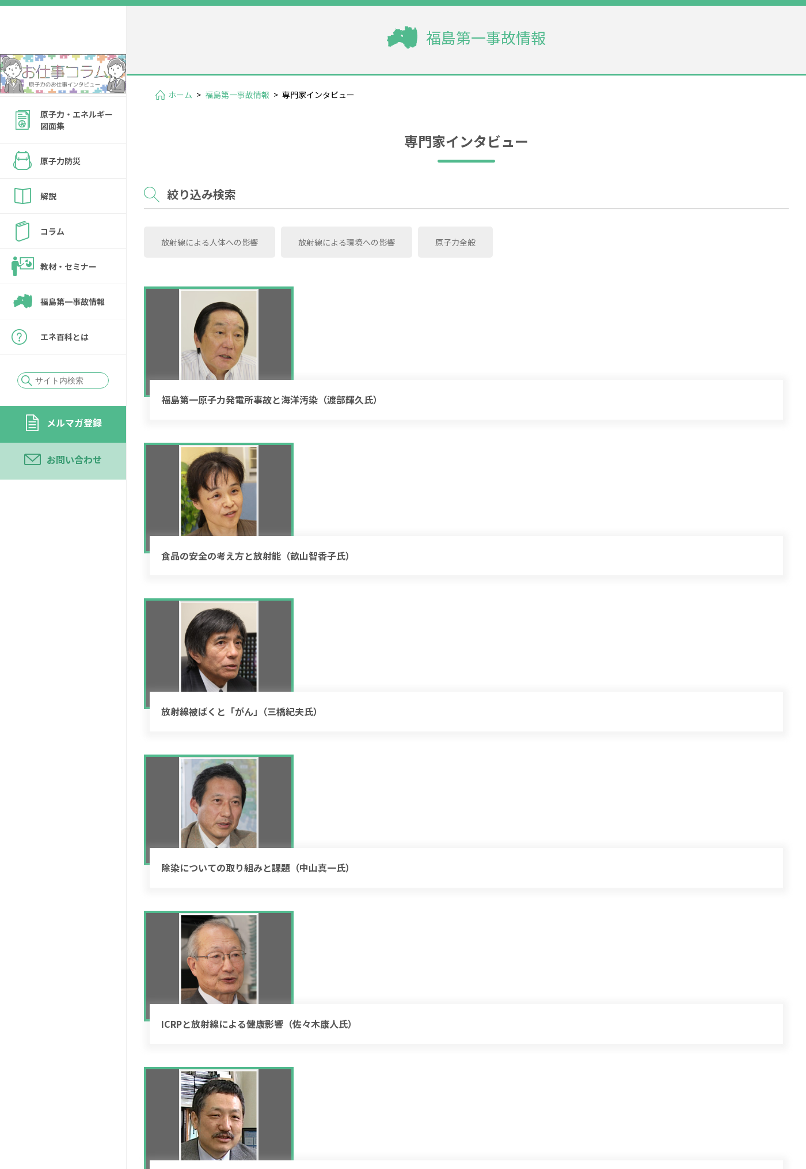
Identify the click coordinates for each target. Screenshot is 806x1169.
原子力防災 (60, 192)
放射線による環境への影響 (320, 236)
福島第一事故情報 (72, 332)
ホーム (180, 94)
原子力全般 (412, 236)
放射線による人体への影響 (201, 236)
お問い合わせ (74, 490)
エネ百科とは (64, 368)
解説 (48, 227)
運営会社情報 (738, 1092)
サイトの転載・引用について (701, 1108)
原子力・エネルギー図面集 (76, 151)
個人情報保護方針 (585, 1108)
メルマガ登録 (74, 454)
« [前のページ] (455, 1011)
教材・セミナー (68, 297)
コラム (52, 262)
